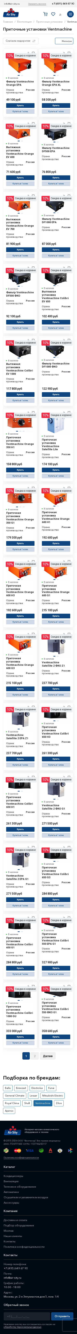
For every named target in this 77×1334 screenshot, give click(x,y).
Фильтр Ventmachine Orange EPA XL (56, 83)
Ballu (8, 1088)
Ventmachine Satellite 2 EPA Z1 (17, 736)
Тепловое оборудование (20, 1186)
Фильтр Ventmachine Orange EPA (20, 83)
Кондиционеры (13, 1176)
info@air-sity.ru (12, 3)
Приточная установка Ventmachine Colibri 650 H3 (55, 731)
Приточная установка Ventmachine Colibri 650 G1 (19, 942)
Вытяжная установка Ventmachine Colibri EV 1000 (19, 368)
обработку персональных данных (22, 1326)
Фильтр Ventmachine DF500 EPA (56, 149)
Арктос (9, 1110)
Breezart (21, 1088)
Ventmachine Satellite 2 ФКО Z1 (53, 664)
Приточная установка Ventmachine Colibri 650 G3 (55, 872)
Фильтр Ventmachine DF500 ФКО (20, 294)
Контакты (9, 1241)
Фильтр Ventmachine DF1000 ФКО (56, 365)
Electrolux (37, 1088)
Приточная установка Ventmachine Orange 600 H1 (56, 517)
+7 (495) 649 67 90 (63, 3)
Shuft (27, 1103)
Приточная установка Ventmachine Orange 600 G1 (56, 590)
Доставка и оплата (15, 1220)
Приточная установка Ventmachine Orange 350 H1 (20, 442)
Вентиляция (11, 1181)
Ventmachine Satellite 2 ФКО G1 (53, 807)
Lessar (33, 1095)
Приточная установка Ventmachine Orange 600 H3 (20, 590)
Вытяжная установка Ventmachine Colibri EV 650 (55, 296)
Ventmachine (43, 1103)
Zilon (59, 1103)
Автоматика (11, 1192)
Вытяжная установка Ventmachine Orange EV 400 (20, 152)
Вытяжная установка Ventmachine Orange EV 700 (20, 224)
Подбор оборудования (19, 1225)
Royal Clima (12, 1103)
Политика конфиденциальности (21, 1157)
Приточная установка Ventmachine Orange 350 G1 (20, 517)
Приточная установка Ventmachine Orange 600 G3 (20, 663)
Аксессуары (11, 1202)
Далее (48, 1056)
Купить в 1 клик (20, 111)
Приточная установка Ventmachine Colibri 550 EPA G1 (55, 938)
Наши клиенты (13, 1236)
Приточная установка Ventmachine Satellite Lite (50, 444)
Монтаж (9, 1230)
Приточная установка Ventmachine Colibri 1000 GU (19, 1011)
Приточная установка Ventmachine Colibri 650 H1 (19, 802)
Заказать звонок (37, 3)
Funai (51, 1088)
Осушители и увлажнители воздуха (26, 1197)
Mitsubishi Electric (52, 1095)
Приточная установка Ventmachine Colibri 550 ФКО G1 (55, 1007)
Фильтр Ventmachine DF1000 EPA (56, 220)
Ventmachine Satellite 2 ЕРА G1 (17, 877)
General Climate (14, 1095)
